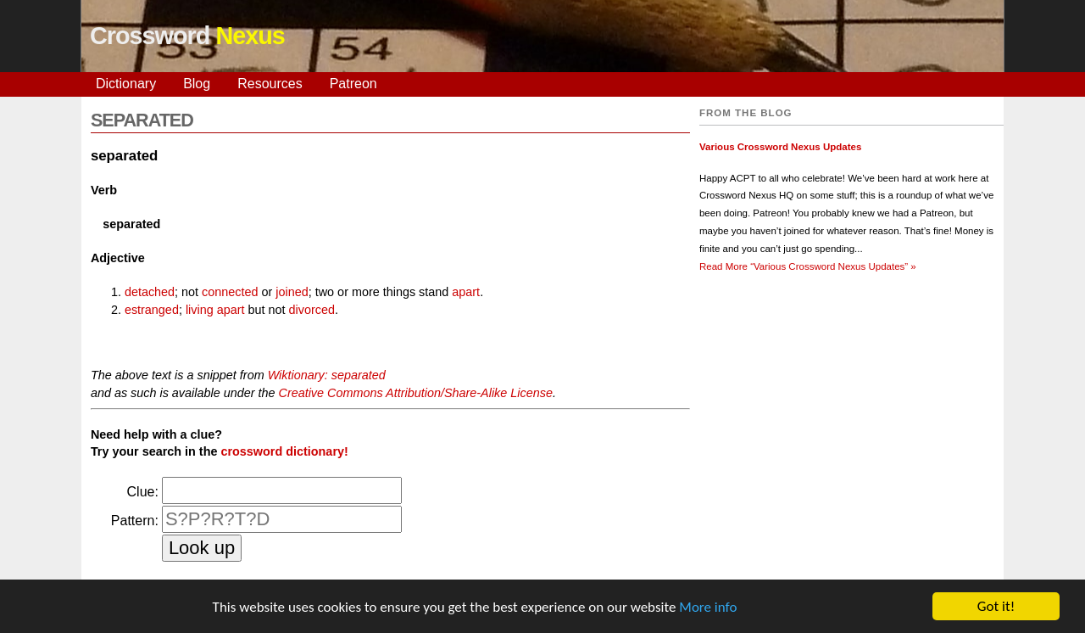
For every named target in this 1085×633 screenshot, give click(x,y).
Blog (196, 83)
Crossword (187, 35)
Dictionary (126, 83)
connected (230, 292)
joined (291, 292)
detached (150, 292)
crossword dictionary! (284, 451)
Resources (269, 83)
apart (466, 292)
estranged (152, 309)
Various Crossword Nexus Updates (780, 147)
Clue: (143, 492)
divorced (312, 309)
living (200, 309)
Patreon (353, 83)
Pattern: (135, 520)
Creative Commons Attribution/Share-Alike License (415, 393)
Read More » (807, 266)
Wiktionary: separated (327, 375)
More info (708, 608)
